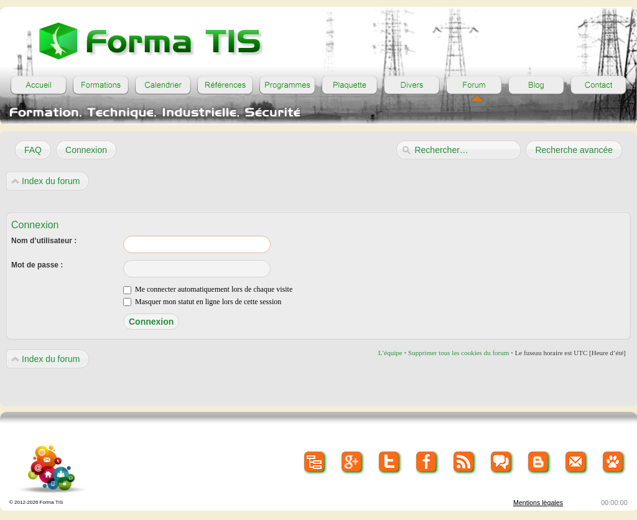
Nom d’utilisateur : (44, 240)
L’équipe (390, 352)
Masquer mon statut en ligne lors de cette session (202, 301)
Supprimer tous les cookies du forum (458, 352)
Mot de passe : (37, 265)
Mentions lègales (538, 502)
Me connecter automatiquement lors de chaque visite (207, 289)
